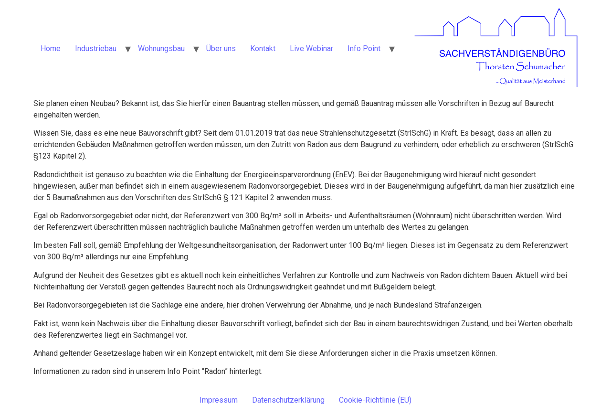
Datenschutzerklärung (288, 400)
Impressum (219, 400)
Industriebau (95, 48)
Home (51, 48)
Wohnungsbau (161, 48)
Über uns (221, 48)
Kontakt (262, 48)
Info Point (364, 48)
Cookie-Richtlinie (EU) (375, 400)
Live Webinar (311, 48)
